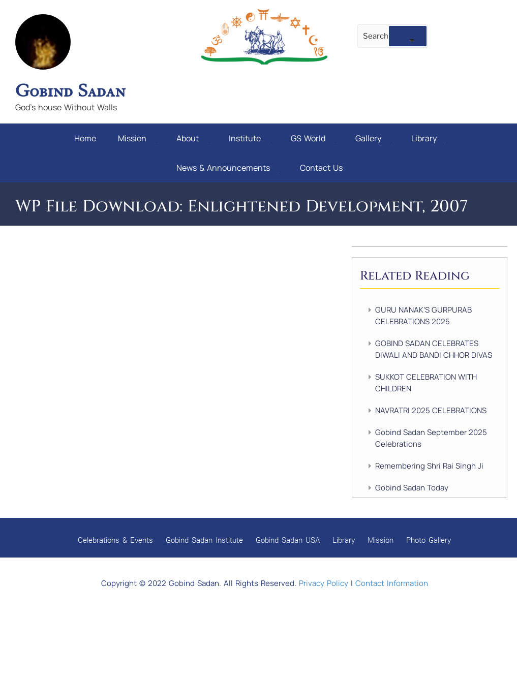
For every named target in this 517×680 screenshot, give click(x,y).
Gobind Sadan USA (288, 536)
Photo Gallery (428, 536)
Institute (250, 137)
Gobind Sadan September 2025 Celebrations (431, 434)
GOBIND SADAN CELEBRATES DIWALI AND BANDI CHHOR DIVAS (433, 345)
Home (85, 137)
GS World (313, 137)
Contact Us (321, 165)
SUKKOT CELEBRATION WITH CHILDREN (426, 379)
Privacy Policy (323, 579)
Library (429, 137)
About (192, 137)
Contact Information (391, 579)
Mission (137, 137)
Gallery (373, 137)
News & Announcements (228, 165)
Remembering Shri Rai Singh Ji (429, 462)
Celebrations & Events (115, 536)
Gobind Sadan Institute (204, 536)
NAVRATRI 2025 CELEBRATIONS (430, 406)
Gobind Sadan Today (411, 484)
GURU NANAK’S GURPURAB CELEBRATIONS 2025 (423, 312)
